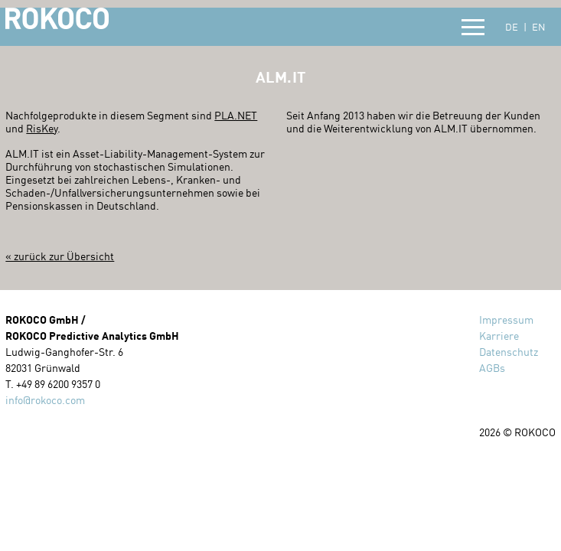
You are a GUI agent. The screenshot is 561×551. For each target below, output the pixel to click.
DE (511, 27)
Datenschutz (508, 351)
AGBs (492, 367)
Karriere (499, 335)
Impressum (506, 319)
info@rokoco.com (45, 399)
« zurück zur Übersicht (59, 255)
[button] (473, 28)
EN (539, 27)
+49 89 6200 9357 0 (58, 383)
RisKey (41, 128)
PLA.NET (235, 115)
